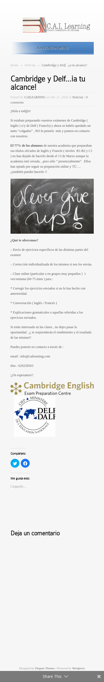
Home (15, 65)
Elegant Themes (45, 668)
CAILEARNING (35, 97)
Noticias (30, 65)
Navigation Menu (51, 48)
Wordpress (78, 668)
